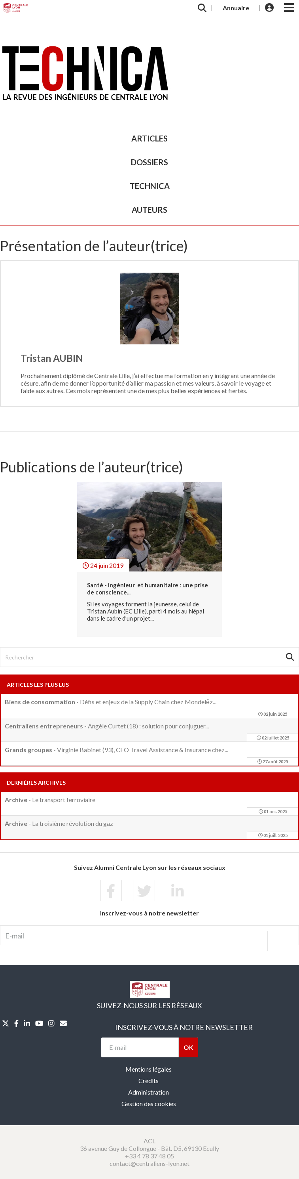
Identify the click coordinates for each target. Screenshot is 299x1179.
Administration (148, 1092)
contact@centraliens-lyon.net (149, 1163)
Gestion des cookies (148, 1103)
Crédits (148, 1080)
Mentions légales (148, 1069)
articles (149, 138)
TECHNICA (150, 186)
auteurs (149, 209)
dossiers (149, 162)
